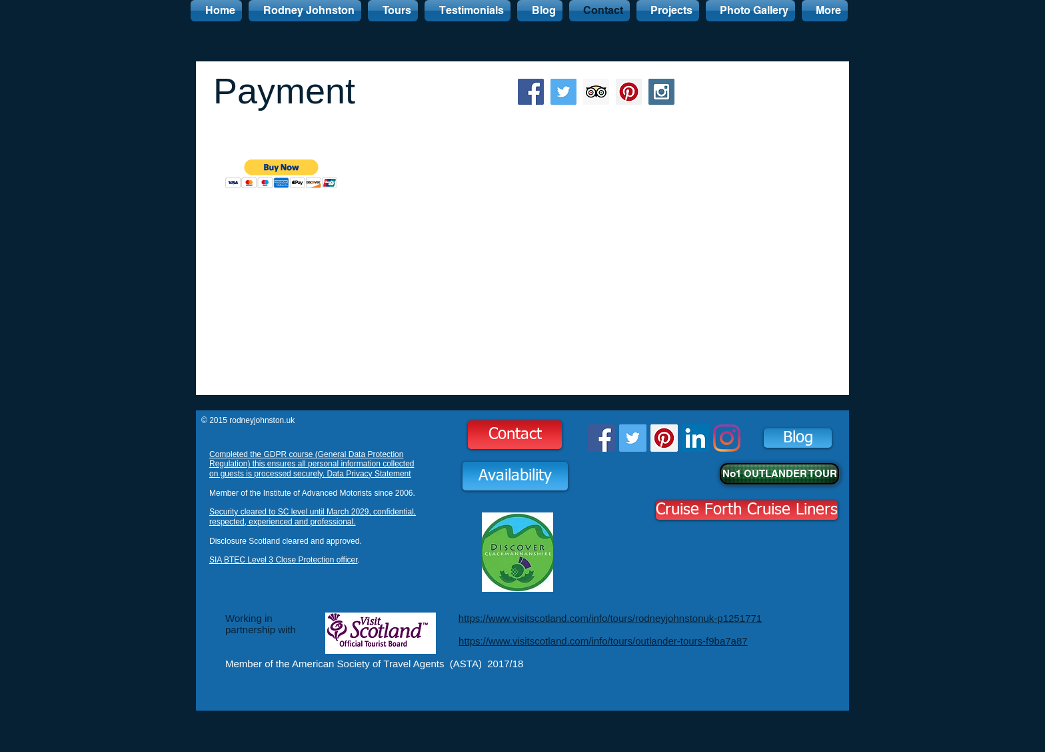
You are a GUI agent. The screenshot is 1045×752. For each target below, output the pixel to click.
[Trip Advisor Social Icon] (596, 92)
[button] (282, 174)
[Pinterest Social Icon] (629, 92)
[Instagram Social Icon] (661, 92)
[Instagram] (726, 438)
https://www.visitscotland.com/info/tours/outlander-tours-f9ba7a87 (603, 641)
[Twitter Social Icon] (563, 92)
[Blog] (798, 438)
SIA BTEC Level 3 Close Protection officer (283, 560)
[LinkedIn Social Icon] (695, 438)
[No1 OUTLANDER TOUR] (779, 473)
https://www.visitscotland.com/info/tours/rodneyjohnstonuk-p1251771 (610, 618)
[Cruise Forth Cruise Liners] (747, 510)
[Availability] (515, 476)
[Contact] (515, 434)
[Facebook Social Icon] (531, 92)
